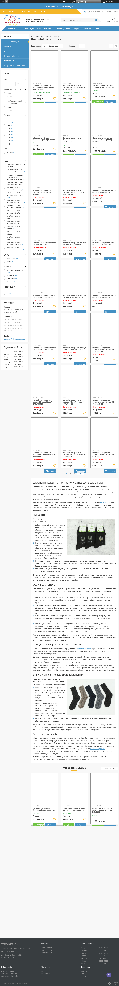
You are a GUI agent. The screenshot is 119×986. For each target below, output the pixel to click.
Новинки (7, 46)
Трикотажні (12, 156)
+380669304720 (38, 12)
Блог (97, 29)
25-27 (10, 119)
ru (3, 2)
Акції (6, 51)
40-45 (10, 131)
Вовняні (11, 153)
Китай (10, 93)
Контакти (87, 29)
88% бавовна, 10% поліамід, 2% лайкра (15, 243)
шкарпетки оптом (83, 745)
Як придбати (45, 974)
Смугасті (11, 282)
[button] (105, 864)
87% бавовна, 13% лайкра (13, 238)
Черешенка (104, 599)
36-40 (10, 128)
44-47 (10, 144)
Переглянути (67, 6)
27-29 (10, 122)
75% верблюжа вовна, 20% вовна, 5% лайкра (16, 183)
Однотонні (12, 279)
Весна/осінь (12, 258)
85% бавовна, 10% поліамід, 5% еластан (15, 222)
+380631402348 (23, 12)
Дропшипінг (9, 61)
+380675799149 (8, 12)
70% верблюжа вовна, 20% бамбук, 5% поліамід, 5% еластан (15, 177)
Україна (11, 96)
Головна (11, 29)
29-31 (10, 125)
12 (9, 294)
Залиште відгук (112, 21)
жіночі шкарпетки (97, 845)
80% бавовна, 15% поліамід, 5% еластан (16, 201)
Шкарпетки (38, 36)
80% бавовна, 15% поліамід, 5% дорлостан (15, 195)
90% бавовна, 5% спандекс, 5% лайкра (15, 249)
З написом (12, 275)
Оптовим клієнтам (44, 29)
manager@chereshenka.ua (14, 339)
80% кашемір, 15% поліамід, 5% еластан (15, 206)
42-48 (10, 141)
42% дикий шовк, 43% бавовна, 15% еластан (16, 171)
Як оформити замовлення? (14, 65)
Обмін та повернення (9, 974)
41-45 (10, 135)
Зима (10, 262)
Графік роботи (112, 19)
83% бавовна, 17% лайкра (13, 217)
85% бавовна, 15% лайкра (13, 228)
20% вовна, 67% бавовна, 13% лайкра (16, 165)
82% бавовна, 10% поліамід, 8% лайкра (15, 212)
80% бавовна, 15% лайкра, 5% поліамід (15, 189)
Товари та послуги (26, 29)
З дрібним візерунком (15, 271)
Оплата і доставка (63, 29)
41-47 (10, 138)
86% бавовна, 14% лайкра (13, 233)
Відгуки (77, 29)
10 (9, 290)
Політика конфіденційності (11, 976)
